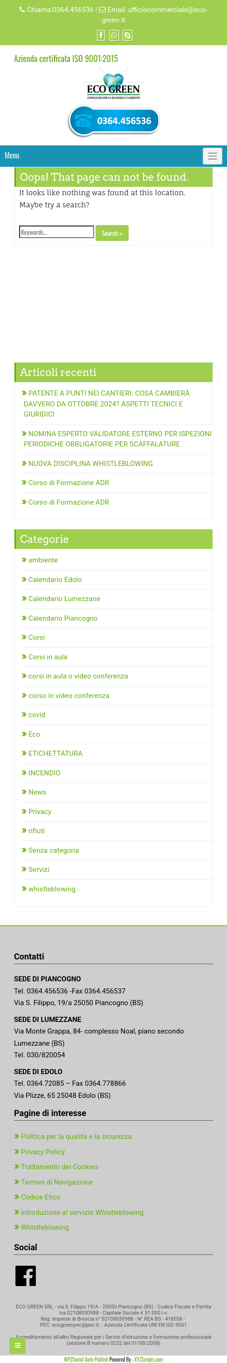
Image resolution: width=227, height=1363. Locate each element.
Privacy (39, 812)
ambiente (43, 560)
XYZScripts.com (148, 1359)
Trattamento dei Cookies (59, 1167)
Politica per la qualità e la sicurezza (76, 1136)
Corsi (36, 637)
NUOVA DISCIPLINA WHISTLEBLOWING (90, 463)
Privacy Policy (43, 1152)
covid (36, 715)
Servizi (38, 869)
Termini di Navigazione (57, 1182)
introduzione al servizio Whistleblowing (82, 1212)
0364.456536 (72, 10)
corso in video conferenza (69, 696)
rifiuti (36, 831)
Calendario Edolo (55, 579)
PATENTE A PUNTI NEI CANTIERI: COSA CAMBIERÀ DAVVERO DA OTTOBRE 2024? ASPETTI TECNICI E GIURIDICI (107, 403)
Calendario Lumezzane (64, 599)
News (37, 792)
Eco (34, 734)
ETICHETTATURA (55, 753)
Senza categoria (53, 850)
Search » (112, 233)
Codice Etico (41, 1197)
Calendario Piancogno (63, 618)
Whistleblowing (45, 1227)
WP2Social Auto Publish (86, 1359)
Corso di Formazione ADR (68, 483)
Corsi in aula (48, 657)
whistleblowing (52, 889)
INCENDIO (44, 773)
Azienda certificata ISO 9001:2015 (66, 58)
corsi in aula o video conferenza (78, 676)
